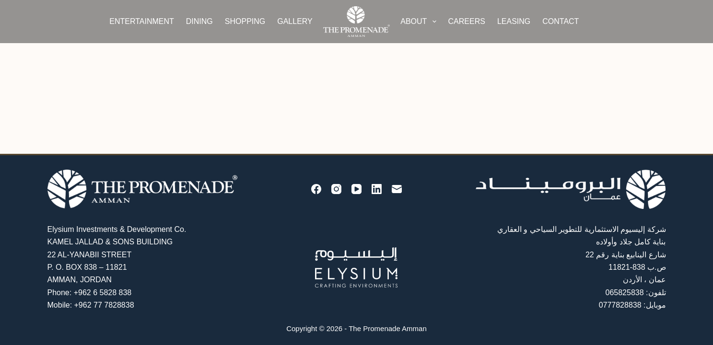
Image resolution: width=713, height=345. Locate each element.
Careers (466, 21)
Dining (199, 21)
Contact (560, 21)
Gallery (295, 21)
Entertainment (141, 21)
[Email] (397, 189)
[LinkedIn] (377, 189)
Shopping (245, 21)
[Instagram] (336, 189)
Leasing (513, 21)
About (420, 21)
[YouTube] (356, 189)
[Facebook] (316, 189)
